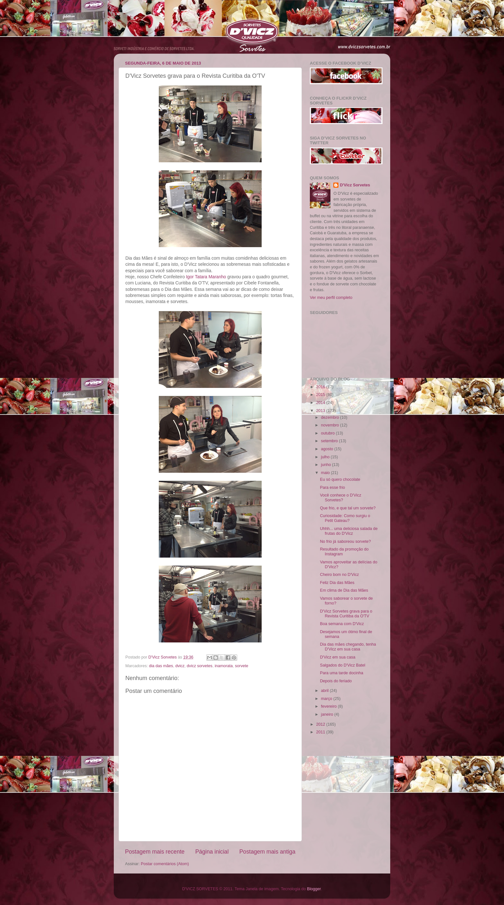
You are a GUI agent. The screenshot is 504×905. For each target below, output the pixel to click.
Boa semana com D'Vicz (342, 624)
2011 (321, 732)
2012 (321, 724)
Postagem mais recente (154, 851)
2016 (321, 387)
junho (326, 464)
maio (326, 472)
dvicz (179, 666)
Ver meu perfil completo (331, 297)
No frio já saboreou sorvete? (345, 541)
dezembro (330, 417)
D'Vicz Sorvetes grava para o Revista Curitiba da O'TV (346, 613)
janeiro (327, 714)
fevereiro (329, 706)
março (327, 698)
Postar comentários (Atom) (165, 864)
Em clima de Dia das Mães (344, 590)
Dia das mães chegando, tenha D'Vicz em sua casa (348, 646)
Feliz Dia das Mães (337, 582)
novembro (330, 425)
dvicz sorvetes (199, 666)
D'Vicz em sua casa (337, 657)
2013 (321, 410)
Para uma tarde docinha (341, 673)
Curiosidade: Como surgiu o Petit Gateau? (345, 518)
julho (326, 457)
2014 (321, 402)
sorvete (241, 666)
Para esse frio (332, 487)
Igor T (206, 276)
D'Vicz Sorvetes (355, 185)
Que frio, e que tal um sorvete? (347, 508)
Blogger (314, 889)
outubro (328, 433)
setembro (330, 441)
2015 (321, 394)
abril (325, 690)
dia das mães (161, 666)
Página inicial (212, 851)
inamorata (224, 666)
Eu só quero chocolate (340, 479)
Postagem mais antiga (267, 851)
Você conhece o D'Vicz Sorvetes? (340, 497)
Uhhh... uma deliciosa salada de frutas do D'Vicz (348, 531)
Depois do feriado (336, 681)
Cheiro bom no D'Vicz (339, 574)
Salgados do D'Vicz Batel (342, 665)
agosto (327, 449)
